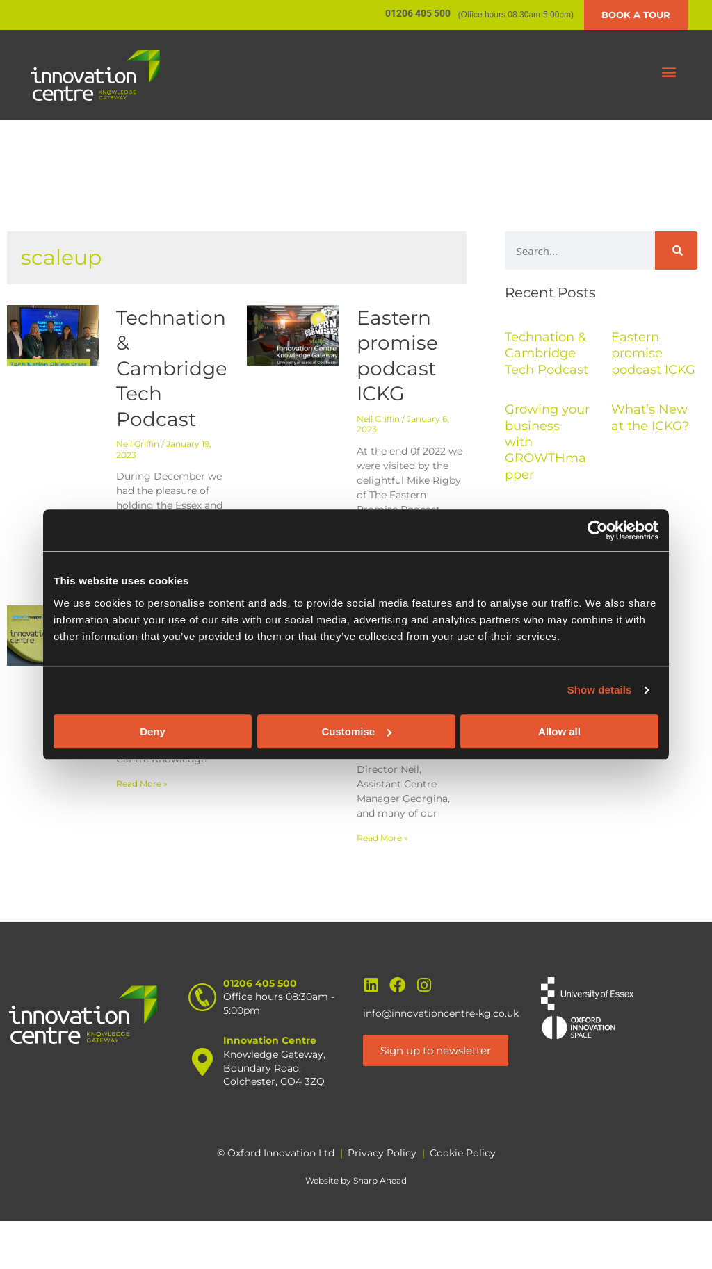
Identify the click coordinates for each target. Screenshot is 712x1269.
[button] (669, 71)
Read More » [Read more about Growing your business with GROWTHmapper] (142, 783)
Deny (152, 731)
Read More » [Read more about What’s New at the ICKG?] (382, 838)
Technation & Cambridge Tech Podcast (171, 368)
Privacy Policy (382, 1153)
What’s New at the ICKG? (650, 417)
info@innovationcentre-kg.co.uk (441, 1013)
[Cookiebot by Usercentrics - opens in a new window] (597, 530)
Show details (599, 690)
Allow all (559, 731)
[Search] (676, 250)
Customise (356, 731)
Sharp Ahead (380, 1180)
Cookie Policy (463, 1153)
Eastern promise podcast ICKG (653, 353)
